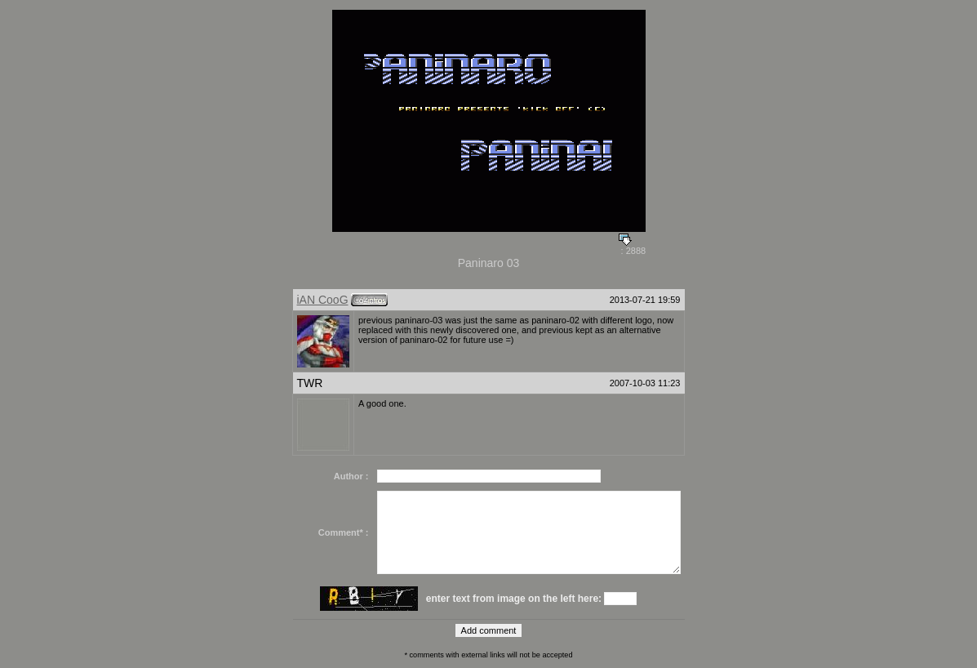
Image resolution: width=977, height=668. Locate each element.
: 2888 (632, 247)
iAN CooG (323, 299)
